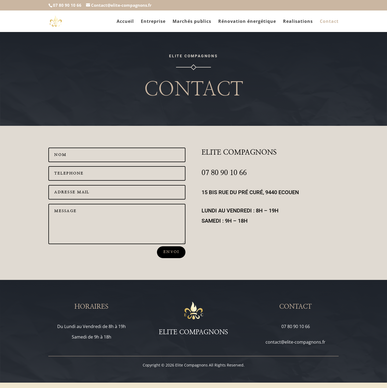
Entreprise (153, 21)
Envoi (171, 252)
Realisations (298, 21)
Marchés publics (192, 21)
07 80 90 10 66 (67, 5)
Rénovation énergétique (247, 21)
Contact (329, 21)
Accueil (125, 21)
